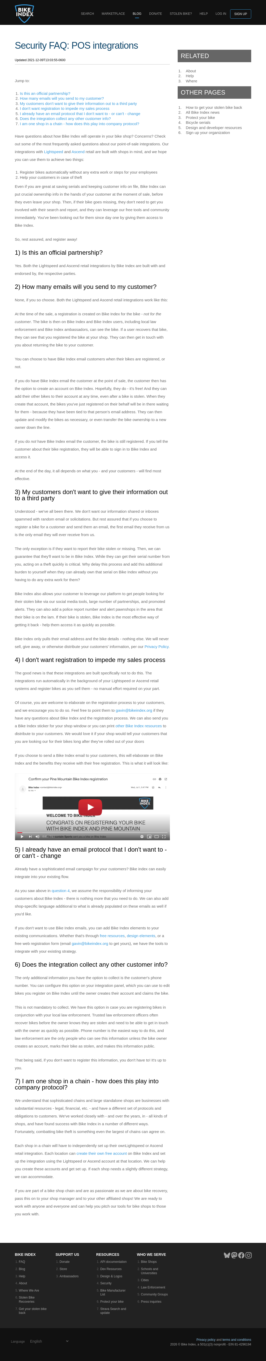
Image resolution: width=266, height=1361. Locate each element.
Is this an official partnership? (45, 93)
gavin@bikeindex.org (134, 710)
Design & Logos (111, 1276)
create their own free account (102, 1153)
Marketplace (113, 14)
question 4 (61, 890)
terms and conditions (236, 1340)
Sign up (240, 14)
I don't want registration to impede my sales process (65, 108)
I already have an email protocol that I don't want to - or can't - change (80, 113)
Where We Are (29, 1290)
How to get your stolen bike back (214, 107)
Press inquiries (151, 1301)
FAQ (22, 1262)
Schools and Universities (149, 1271)
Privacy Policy (156, 646)
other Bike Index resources (139, 726)
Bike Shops (149, 1262)
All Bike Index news (203, 112)
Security (105, 1283)
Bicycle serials (198, 122)
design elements (141, 936)
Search (87, 14)
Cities (145, 1280)
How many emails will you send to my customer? (62, 98)
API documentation (113, 1262)
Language (18, 1341)
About (191, 71)
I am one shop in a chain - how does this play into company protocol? (79, 124)
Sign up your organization (208, 132)
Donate (155, 14)
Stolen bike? (181, 14)
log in (221, 14)
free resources (112, 936)
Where (191, 81)
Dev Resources (111, 1269)
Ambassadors (68, 1276)
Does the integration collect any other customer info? (65, 118)
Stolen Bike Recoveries (27, 1299)
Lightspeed (53, 151)
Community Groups (154, 1294)
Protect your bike (200, 117)
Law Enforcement (153, 1287)
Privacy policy (205, 1340)
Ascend (78, 151)
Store (63, 1269)
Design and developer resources (214, 127)
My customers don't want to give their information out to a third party (78, 103)
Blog (137, 14)
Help (204, 14)
